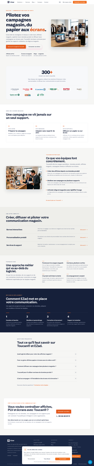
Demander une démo (79, 2)
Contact (46, 2)
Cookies (75, 463)
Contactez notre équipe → (42, 386)
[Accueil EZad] (10, 2)
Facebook (15, 455)
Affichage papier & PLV (39, 444)
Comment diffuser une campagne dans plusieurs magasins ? (47, 368)
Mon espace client (67, 2)
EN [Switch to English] (60, 2)
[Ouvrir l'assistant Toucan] (90, 462)
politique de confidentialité (54, 461)
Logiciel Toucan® (38, 442)
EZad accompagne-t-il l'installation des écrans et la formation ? (47, 380)
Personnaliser (31, 458)
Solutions (20, 2)
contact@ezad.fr (73, 452)
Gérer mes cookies (82, 463)
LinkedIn (9, 455)
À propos (40, 2)
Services (27, 2)
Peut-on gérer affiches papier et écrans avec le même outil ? (47, 361)
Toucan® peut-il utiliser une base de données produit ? (47, 374)
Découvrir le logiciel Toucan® (16, 46)
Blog (34, 2)
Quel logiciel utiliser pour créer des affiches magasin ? (47, 355)
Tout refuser (47, 458)
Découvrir (84, 231)
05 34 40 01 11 (73, 450)
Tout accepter (62, 458)
